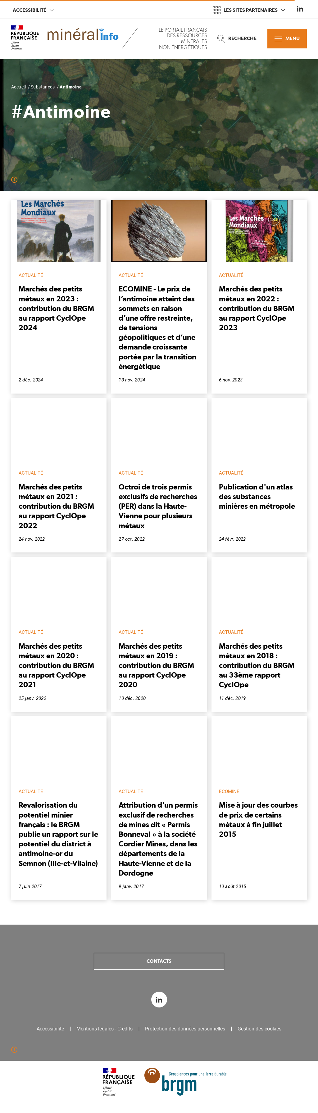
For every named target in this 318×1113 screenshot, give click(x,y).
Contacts (159, 961)
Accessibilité (33, 10)
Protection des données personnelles (185, 1028)
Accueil (18, 86)
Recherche (237, 39)
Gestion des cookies (259, 1028)
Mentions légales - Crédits (104, 1028)
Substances (43, 86)
